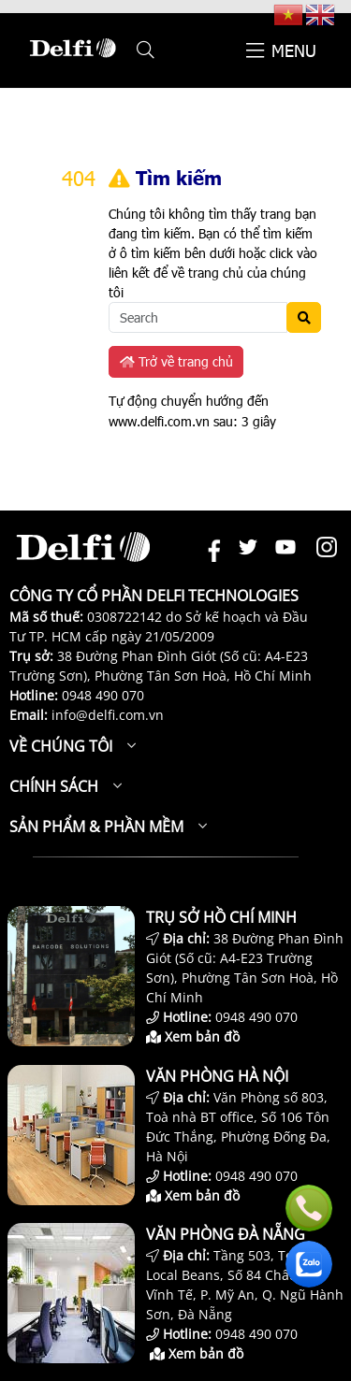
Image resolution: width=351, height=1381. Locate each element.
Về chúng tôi (60, 746)
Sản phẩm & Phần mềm (96, 826)
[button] (145, 50)
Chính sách (53, 786)
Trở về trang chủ (176, 361)
